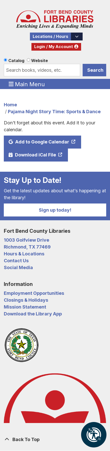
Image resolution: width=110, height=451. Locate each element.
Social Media (18, 267)
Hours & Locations (24, 253)
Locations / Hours (50, 36)
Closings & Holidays (26, 300)
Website (39, 60)
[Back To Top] (55, 439)
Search (95, 70)
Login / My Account (53, 46)
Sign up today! (55, 210)
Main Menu (27, 84)
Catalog (16, 60)
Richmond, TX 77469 (27, 247)
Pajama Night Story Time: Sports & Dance (54, 111)
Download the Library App (33, 313)
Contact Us (16, 260)
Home (10, 104)
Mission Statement (25, 307)
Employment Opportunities (34, 293)
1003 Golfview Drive (26, 240)
